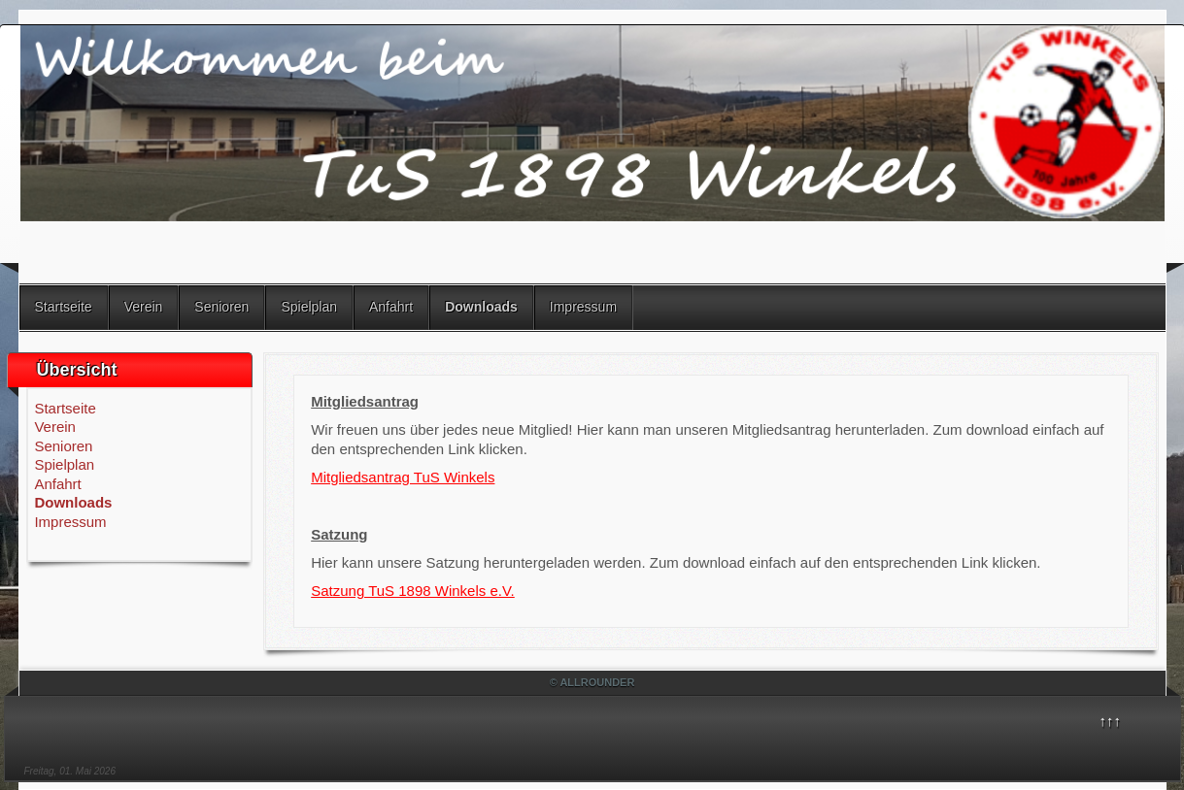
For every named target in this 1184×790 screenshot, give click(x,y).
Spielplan (309, 306)
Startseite (63, 306)
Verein (143, 306)
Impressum (583, 306)
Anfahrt (391, 306)
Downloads (481, 306)
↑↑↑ (1110, 720)
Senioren (221, 306)
